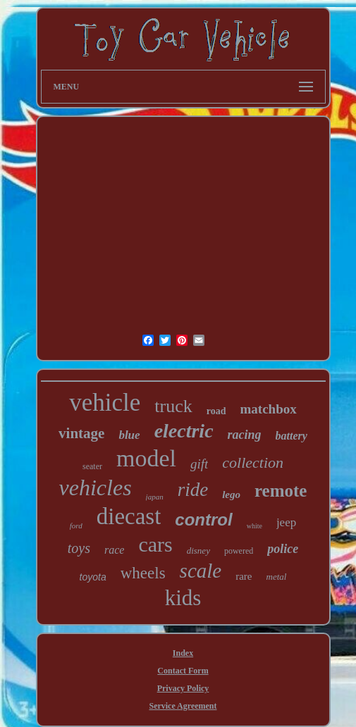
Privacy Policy (183, 688)
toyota (93, 577)
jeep (286, 522)
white (254, 526)
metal (276, 576)
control (203, 519)
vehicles (95, 487)
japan (155, 496)
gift (199, 463)
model (146, 458)
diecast (129, 516)
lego (231, 494)
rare (243, 576)
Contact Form (182, 671)
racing (245, 435)
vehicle (104, 402)
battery (291, 436)
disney (198, 550)
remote (280, 490)
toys (79, 548)
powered (238, 551)
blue (129, 435)
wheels (143, 573)
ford (76, 525)
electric (184, 431)
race (114, 550)
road (216, 411)
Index (183, 653)
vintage (81, 433)
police (282, 549)
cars (155, 544)
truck (173, 406)
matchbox (268, 409)
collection (252, 462)
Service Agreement (182, 706)
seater (92, 466)
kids (183, 597)
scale (201, 570)
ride (193, 489)
